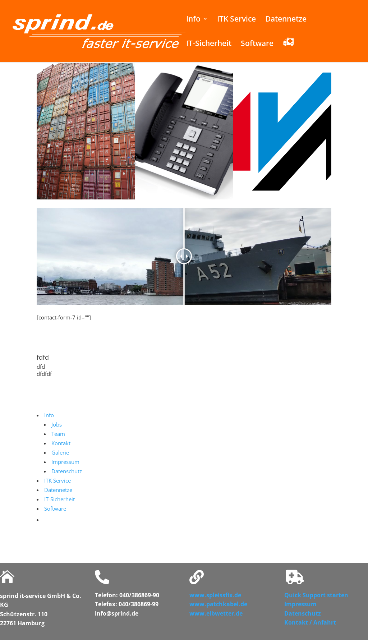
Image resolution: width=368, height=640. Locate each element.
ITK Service (236, 20)
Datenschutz (302, 613)
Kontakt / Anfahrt (310, 622)
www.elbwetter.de (216, 613)
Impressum (300, 604)
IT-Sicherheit (208, 44)
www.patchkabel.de (218, 604)
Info (193, 20)
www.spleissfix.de (215, 595)
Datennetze (286, 20)
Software (257, 44)
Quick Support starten (316, 595)
